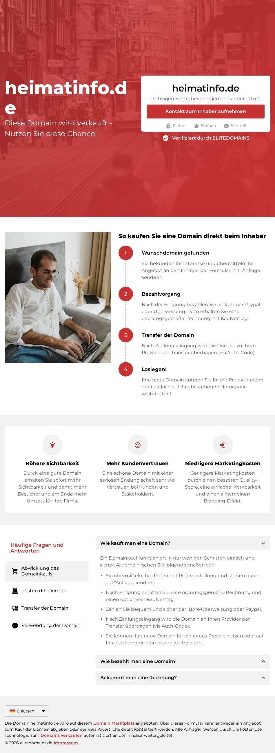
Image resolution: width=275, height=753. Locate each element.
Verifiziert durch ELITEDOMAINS (210, 138)
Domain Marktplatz (113, 723)
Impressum (66, 742)
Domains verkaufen (62, 735)
